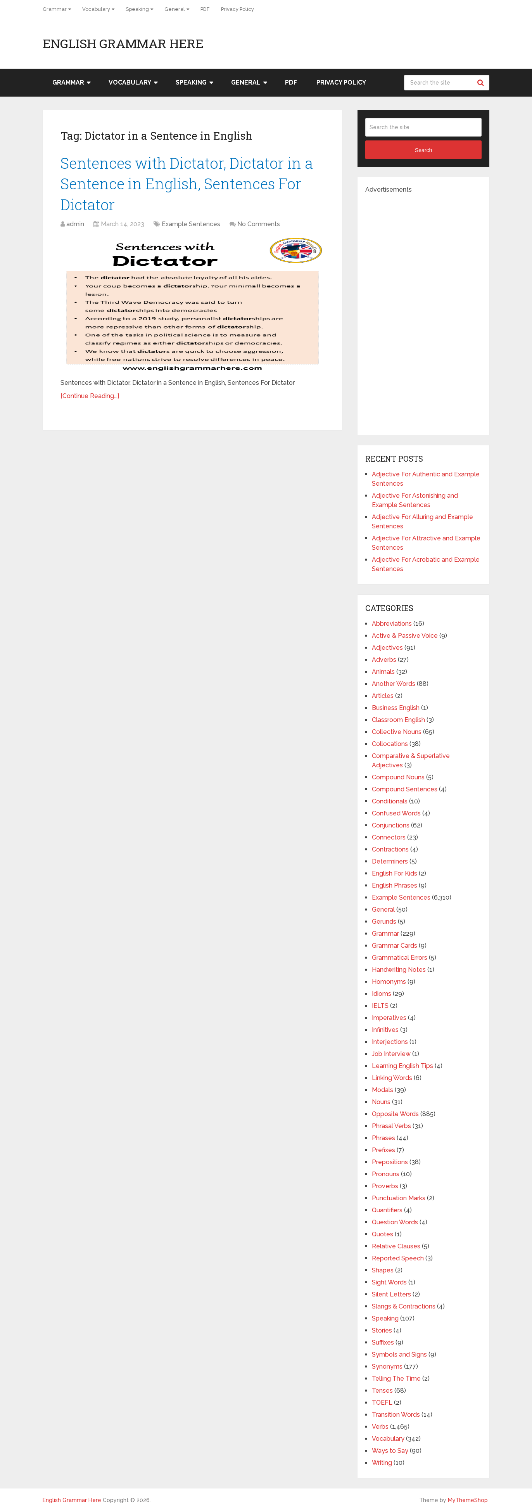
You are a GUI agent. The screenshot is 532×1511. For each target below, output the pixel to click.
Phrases (383, 1138)
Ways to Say (390, 1450)
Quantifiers (387, 1210)
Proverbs (385, 1186)
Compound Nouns (398, 777)
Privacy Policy (237, 9)
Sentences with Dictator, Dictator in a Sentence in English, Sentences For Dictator (186, 183)
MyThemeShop (468, 1500)
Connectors (389, 837)
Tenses (382, 1390)
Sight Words (389, 1282)
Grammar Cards (394, 945)
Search (481, 82)
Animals (383, 671)
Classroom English (398, 719)
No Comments (258, 224)
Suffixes (383, 1342)
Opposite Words (395, 1114)
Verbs (380, 1426)
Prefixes (383, 1150)
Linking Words (392, 1078)
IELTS (380, 1005)
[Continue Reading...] (89, 396)
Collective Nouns (396, 732)
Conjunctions (390, 825)
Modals (382, 1090)
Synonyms (387, 1366)
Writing (382, 1462)
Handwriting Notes (399, 969)
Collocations (390, 744)
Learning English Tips (402, 1066)
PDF (204, 9)
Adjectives (387, 647)
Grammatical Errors (399, 957)
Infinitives (385, 1029)
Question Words (395, 1222)
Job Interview (391, 1054)
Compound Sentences (404, 789)
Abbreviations (392, 623)
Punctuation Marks (398, 1198)
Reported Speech (398, 1258)
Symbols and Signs (399, 1354)
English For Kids (394, 873)
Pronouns (385, 1174)
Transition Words (396, 1414)
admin (75, 224)
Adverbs (384, 659)
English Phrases (394, 885)
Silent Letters (391, 1294)
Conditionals (390, 801)
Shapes (383, 1270)
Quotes (382, 1234)
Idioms (381, 993)
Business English (396, 707)
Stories (382, 1330)
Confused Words (396, 813)
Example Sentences (191, 224)
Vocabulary (96, 9)
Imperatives (389, 1017)
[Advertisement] (423, 310)
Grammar (55, 9)
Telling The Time (396, 1378)
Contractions (390, 849)
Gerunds (384, 921)
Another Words (393, 683)
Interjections (390, 1041)
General (174, 9)
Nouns (381, 1102)
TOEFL (382, 1402)
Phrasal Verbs (391, 1126)
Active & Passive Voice (405, 635)
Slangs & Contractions (403, 1306)
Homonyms (389, 981)
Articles (383, 695)
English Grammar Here (123, 43)
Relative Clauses (396, 1246)
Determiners (390, 861)
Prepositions (390, 1162)
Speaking (137, 9)
